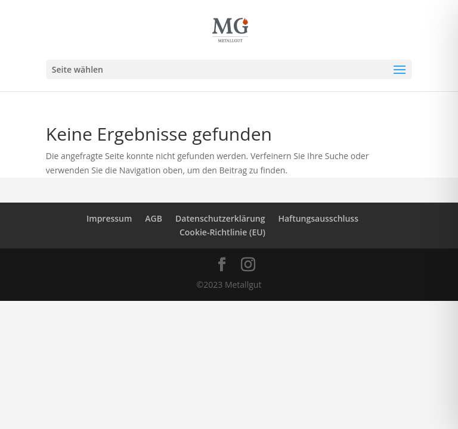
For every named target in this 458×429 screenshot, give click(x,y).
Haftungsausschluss (318, 218)
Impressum (109, 218)
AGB (153, 218)
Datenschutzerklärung (220, 218)
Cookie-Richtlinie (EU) (222, 232)
